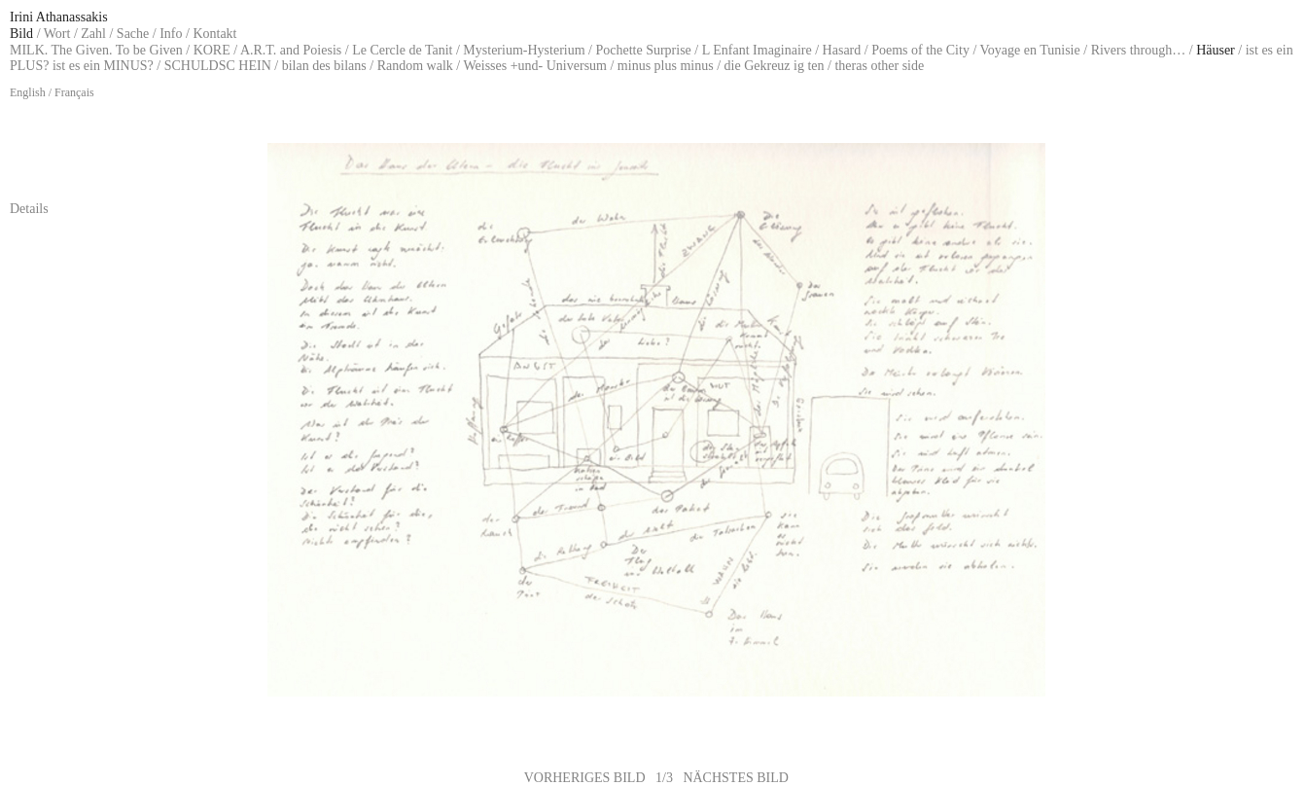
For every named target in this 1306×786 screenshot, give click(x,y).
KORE (212, 50)
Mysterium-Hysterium (523, 50)
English (28, 92)
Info (170, 33)
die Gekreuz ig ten (774, 65)
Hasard (842, 50)
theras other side (879, 65)
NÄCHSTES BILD (736, 777)
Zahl (93, 33)
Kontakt (214, 33)
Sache (133, 33)
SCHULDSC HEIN (217, 65)
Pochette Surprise (642, 50)
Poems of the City (920, 50)
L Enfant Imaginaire (757, 50)
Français (74, 92)
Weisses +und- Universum (535, 65)
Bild (21, 33)
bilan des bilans (324, 65)
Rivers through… (1138, 50)
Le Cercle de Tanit (402, 50)
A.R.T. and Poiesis (290, 50)
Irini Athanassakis (59, 17)
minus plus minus (666, 65)
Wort (57, 33)
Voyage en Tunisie (1030, 50)
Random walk (415, 65)
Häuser (1215, 50)
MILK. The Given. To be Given (96, 50)
